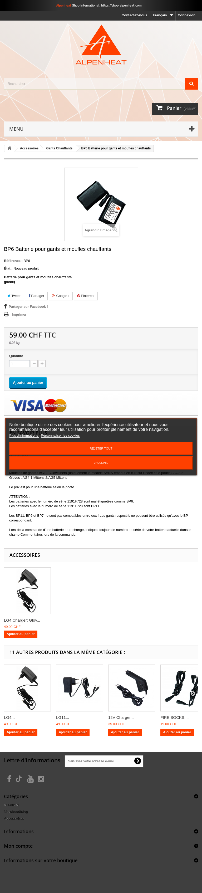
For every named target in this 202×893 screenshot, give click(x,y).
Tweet (14, 296)
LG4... (9, 717)
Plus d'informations (24, 435)
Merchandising (16, 812)
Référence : (13, 261)
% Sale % (11, 805)
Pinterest (86, 296)
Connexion (186, 15)
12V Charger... (121, 717)
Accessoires (14, 819)
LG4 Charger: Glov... (22, 620)
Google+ (60, 296)
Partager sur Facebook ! (28, 307)
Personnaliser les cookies (60, 435)
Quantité (16, 356)
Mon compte (18, 846)
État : (8, 268)
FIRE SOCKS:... (174, 717)
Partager (36, 296)
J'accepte (101, 462)
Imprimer (19, 314)
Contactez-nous (134, 15)
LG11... (62, 717)
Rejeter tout (101, 448)
